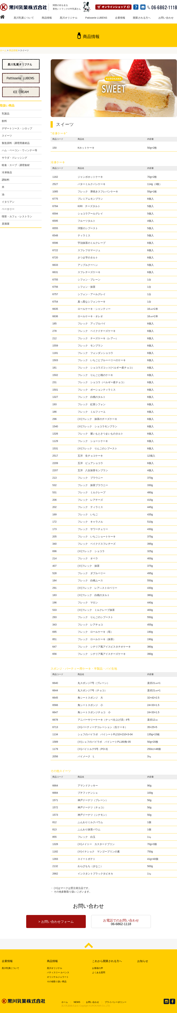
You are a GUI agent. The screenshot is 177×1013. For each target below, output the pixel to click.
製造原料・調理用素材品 (16, 143)
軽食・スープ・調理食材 (16, 165)
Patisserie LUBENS (96, 17)
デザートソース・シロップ (17, 128)
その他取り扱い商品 (56, 981)
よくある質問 (98, 972)
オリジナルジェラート (58, 977)
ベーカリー (8, 209)
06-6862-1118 (121, 922)
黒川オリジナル (68, 17)
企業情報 (120, 17)
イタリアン (8, 201)
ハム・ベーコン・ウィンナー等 (19, 150)
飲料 (4, 121)
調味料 (5, 179)
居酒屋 (5, 223)
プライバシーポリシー (115, 1002)
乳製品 (5, 113)
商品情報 (47, 17)
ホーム (3, 50)
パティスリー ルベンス (58, 972)
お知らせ (142, 961)
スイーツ (7, 135)
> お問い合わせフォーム (56, 921)
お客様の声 (97, 968)
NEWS (77, 1002)
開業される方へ (142, 17)
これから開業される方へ (107, 961)
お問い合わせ (166, 17)
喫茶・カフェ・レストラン (17, 216)
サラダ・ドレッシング (14, 157)
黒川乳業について (24, 17)
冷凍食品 (7, 172)
